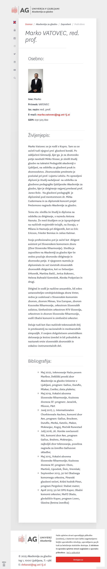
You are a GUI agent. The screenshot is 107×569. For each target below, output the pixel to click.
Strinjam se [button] (78, 559)
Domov (28, 24)
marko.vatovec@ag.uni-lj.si (53, 114)
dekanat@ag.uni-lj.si (33, 564)
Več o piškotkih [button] (73, 552)
